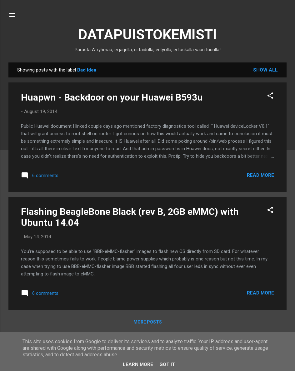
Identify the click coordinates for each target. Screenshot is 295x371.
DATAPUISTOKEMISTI (147, 34)
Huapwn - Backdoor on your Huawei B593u (112, 97)
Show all (265, 70)
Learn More (138, 364)
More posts (147, 321)
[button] (270, 96)
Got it (167, 364)
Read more (260, 175)
